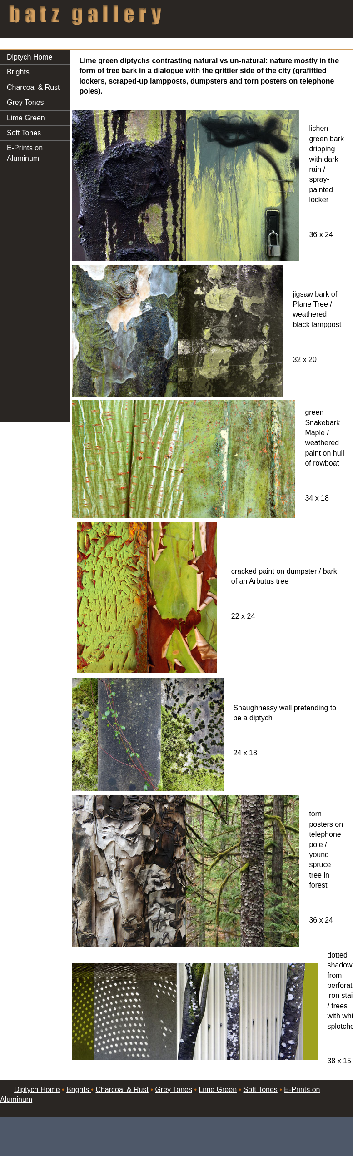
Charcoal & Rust (33, 87)
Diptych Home (29, 57)
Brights (18, 72)
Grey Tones (25, 102)
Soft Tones (24, 133)
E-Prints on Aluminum (25, 153)
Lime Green (26, 118)
